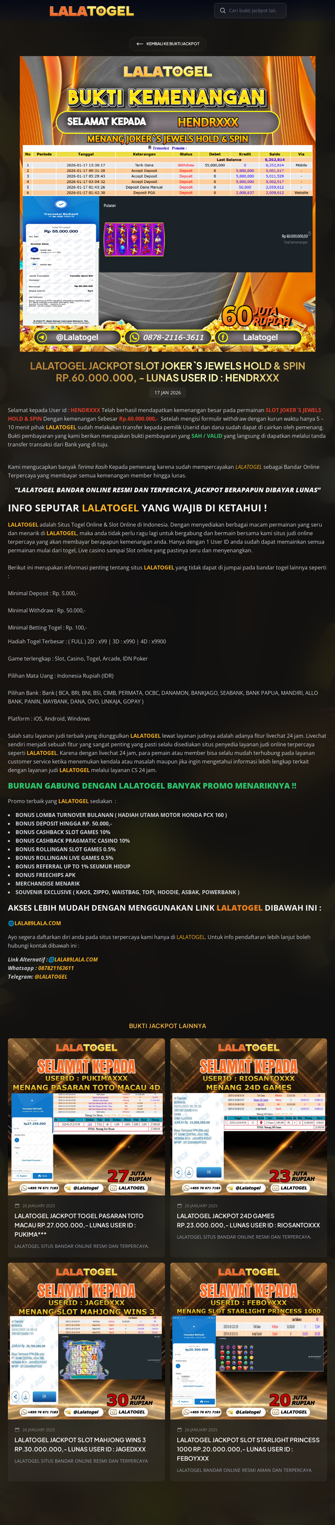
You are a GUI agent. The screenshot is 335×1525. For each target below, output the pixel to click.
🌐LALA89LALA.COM (34, 923)
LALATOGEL (248, 466)
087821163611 (56, 968)
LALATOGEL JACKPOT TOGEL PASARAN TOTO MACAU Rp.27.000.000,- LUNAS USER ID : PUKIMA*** (79, 1225)
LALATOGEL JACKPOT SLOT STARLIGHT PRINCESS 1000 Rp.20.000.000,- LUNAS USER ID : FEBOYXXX (248, 1449)
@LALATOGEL (51, 976)
